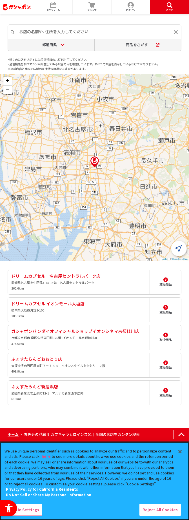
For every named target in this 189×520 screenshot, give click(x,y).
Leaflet (165, 259)
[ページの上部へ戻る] (181, 434)
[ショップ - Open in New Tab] (92, 7)
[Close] (180, 451)
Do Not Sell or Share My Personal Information (48, 494)
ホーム (13, 434)
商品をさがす (142, 44)
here (46, 456)
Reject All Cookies (160, 509)
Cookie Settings (23, 509)
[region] (94, 481)
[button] (94, 161)
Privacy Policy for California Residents (42, 489)
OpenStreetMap (180, 259)
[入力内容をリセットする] (175, 32)
